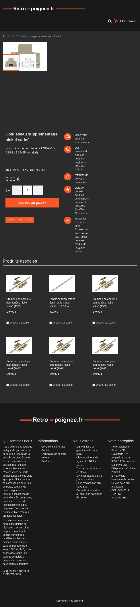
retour (78, 174)
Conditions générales (53, 446)
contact (131, 479)
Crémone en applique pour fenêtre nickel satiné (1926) (61, 365)
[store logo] (70, 9)
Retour (45, 457)
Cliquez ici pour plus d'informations (16, 572)
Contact (45, 450)
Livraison (80, 187)
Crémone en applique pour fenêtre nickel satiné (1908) (104, 302)
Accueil (7, 36)
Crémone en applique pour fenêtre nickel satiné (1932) (18, 365)
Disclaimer (47, 461)
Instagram (117, 486)
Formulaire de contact (53, 453)
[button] (28, 62)
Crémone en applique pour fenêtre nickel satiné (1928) (18, 302)
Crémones (81, 213)
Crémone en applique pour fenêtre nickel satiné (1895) (104, 365)
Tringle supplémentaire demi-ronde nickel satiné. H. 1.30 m (62, 302)
